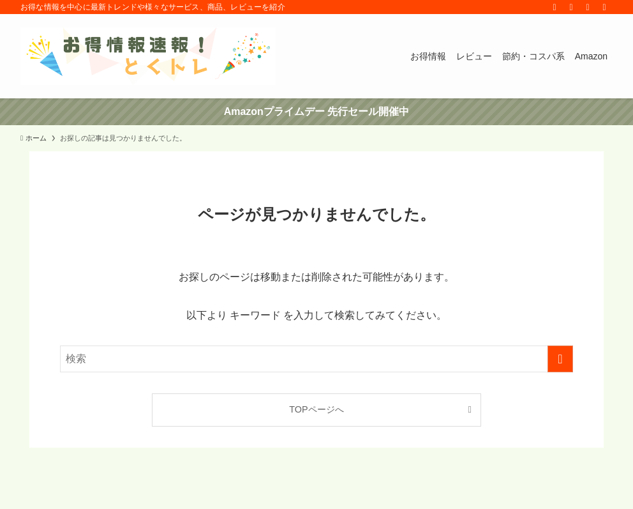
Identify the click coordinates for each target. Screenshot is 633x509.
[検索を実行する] (560, 359)
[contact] (587, 7)
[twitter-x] (554, 7)
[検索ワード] (316, 359)
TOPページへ (316, 409)
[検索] (604, 7)
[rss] (571, 7)
